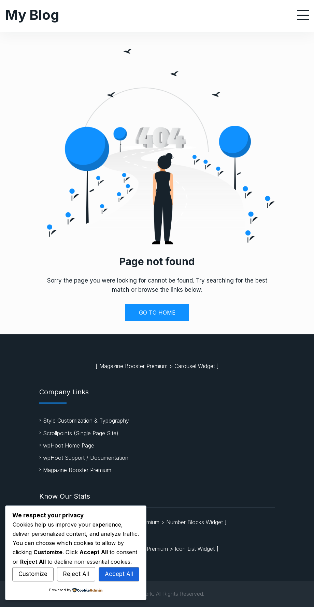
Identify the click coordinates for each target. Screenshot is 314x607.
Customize (32, 574)
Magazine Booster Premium (133, 366)
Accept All (119, 574)
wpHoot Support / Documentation (85, 457)
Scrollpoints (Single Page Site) (80, 433)
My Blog (32, 14)
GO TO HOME (157, 312)
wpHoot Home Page (68, 445)
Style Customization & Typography (86, 420)
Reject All (76, 574)
